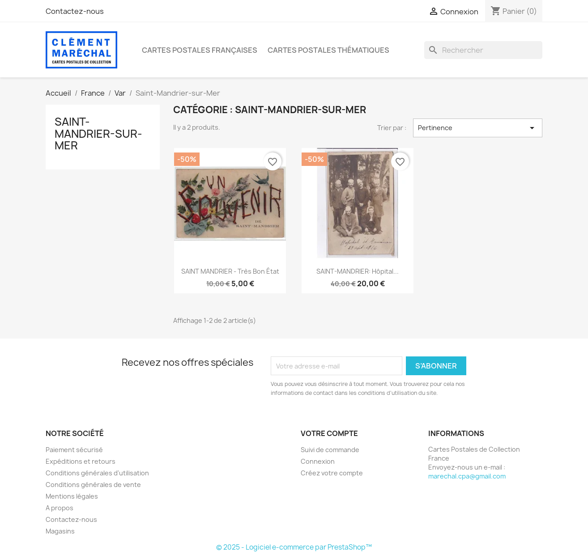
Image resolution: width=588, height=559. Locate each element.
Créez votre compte (332, 473)
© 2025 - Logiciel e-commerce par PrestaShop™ (294, 547)
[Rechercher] (483, 50)
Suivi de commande (330, 449)
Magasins (60, 531)
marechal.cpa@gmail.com (467, 476)
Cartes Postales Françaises (199, 50)
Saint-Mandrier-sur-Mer (98, 133)
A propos (59, 508)
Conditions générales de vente (93, 484)
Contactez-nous (75, 11)
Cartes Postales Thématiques (328, 50)
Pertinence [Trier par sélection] (477, 128)
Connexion (318, 461)
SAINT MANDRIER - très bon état (230, 271)
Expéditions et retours (80, 461)
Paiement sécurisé (74, 449)
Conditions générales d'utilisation (97, 473)
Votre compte (329, 433)
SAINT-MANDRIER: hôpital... (357, 271)
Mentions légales (72, 496)
